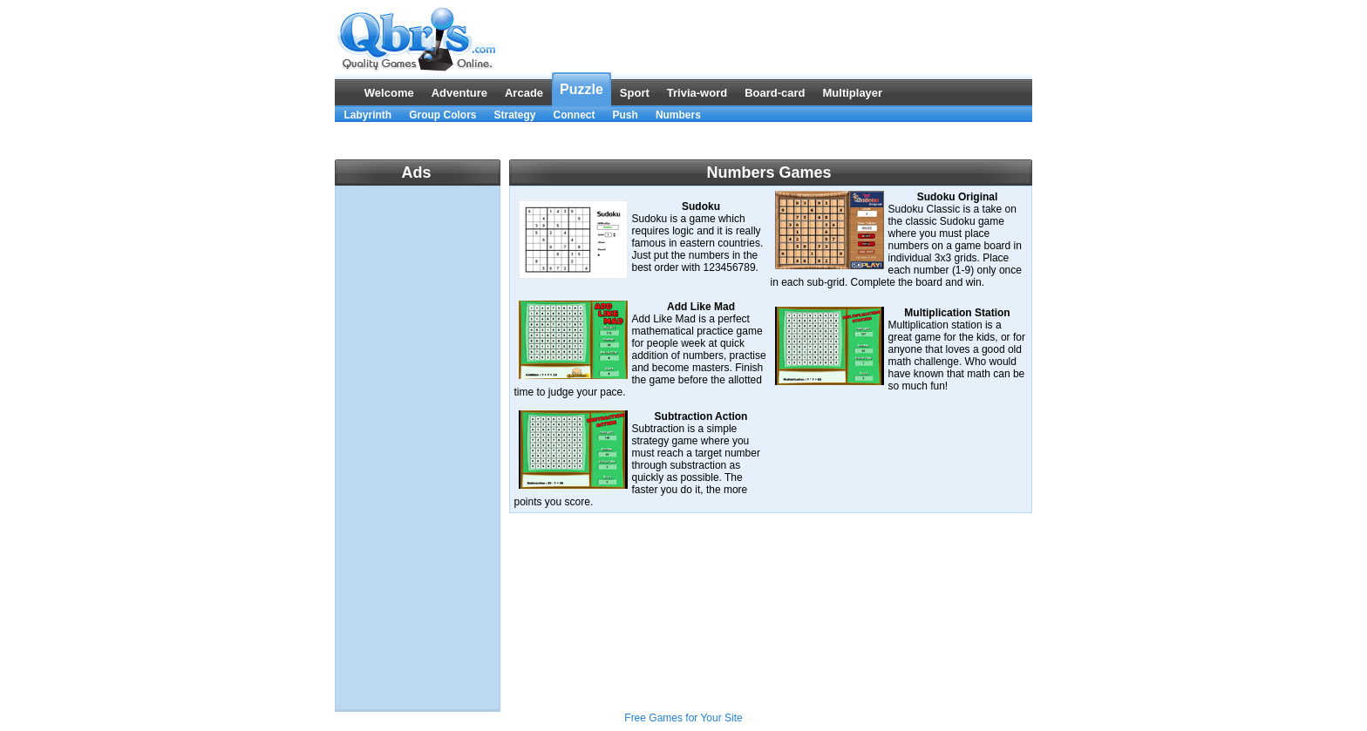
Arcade (524, 92)
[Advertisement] (683, 140)
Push (625, 115)
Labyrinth (367, 115)
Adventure (459, 92)
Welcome (389, 92)
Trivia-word (697, 92)
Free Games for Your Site (683, 718)
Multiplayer (853, 92)
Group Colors (442, 115)
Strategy (515, 115)
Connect (574, 115)
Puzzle (581, 89)
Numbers (678, 115)
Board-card (775, 92)
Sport (634, 92)
